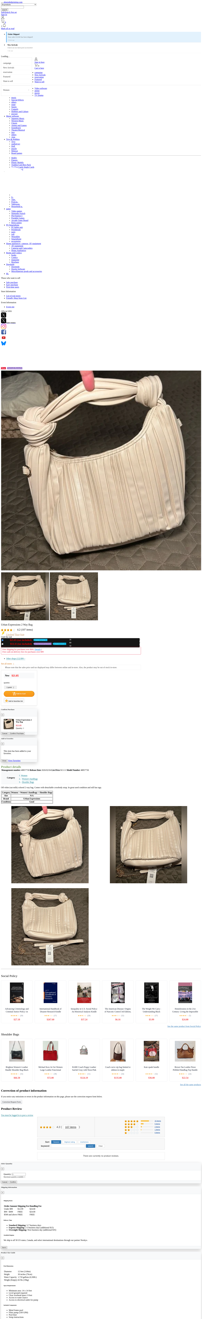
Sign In (4, 15)
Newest (56, 1142)
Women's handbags (30, 779)
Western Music (17, 121)
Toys (13, 142)
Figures (14, 160)
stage (13, 104)
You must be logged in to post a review (17, 1115)
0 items (157, 1133)
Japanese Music (17, 118)
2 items (157, 1127)
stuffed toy (15, 144)
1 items (157, 1130)
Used (35, 644)
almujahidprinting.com (13, 2)
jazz (13, 132)
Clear (101, 1146)
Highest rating (69, 1142)
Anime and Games (19, 125)
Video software (41, 88)
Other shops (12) (15, 658)
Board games (16, 153)
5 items (157, 1124)
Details (38, 649)
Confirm (13, 1182)
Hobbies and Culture (19, 111)
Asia (13, 137)
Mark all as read (7, 28)
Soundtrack (16, 128)
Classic (14, 123)
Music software (12, 116)
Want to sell (8, 81)
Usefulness (84, 1142)
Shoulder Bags (28, 782)
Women (6, 90)
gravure (14, 114)
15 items (158, 1121)
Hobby (14, 158)
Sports (14, 107)
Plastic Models (17, 162)
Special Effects (17, 100)
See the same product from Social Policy (184, 1026)
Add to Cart (19, 693)
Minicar (14, 151)
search (4, 10)
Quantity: (7, 1174)
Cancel (4, 733)
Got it (4, 1247)
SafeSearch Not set (9, 12)
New (25, 640)
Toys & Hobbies (13, 139)
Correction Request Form (11, 1102)
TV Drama (39, 95)
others (13, 102)
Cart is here (39, 68)
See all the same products (190, 1085)
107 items (70, 1127)
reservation (7, 72)
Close (4, 761)
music (13, 98)
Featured (6, 77)
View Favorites (14, 760)
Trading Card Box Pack (21, 165)
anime (37, 91)
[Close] (2, 715)
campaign (7, 63)
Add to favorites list (14, 700)
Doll (13, 146)
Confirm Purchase (17, 733)
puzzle (14, 148)
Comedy (14, 109)
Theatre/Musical (18, 130)
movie (37, 93)
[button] (101, 25)
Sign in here (39, 62)
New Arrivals (8, 68)
